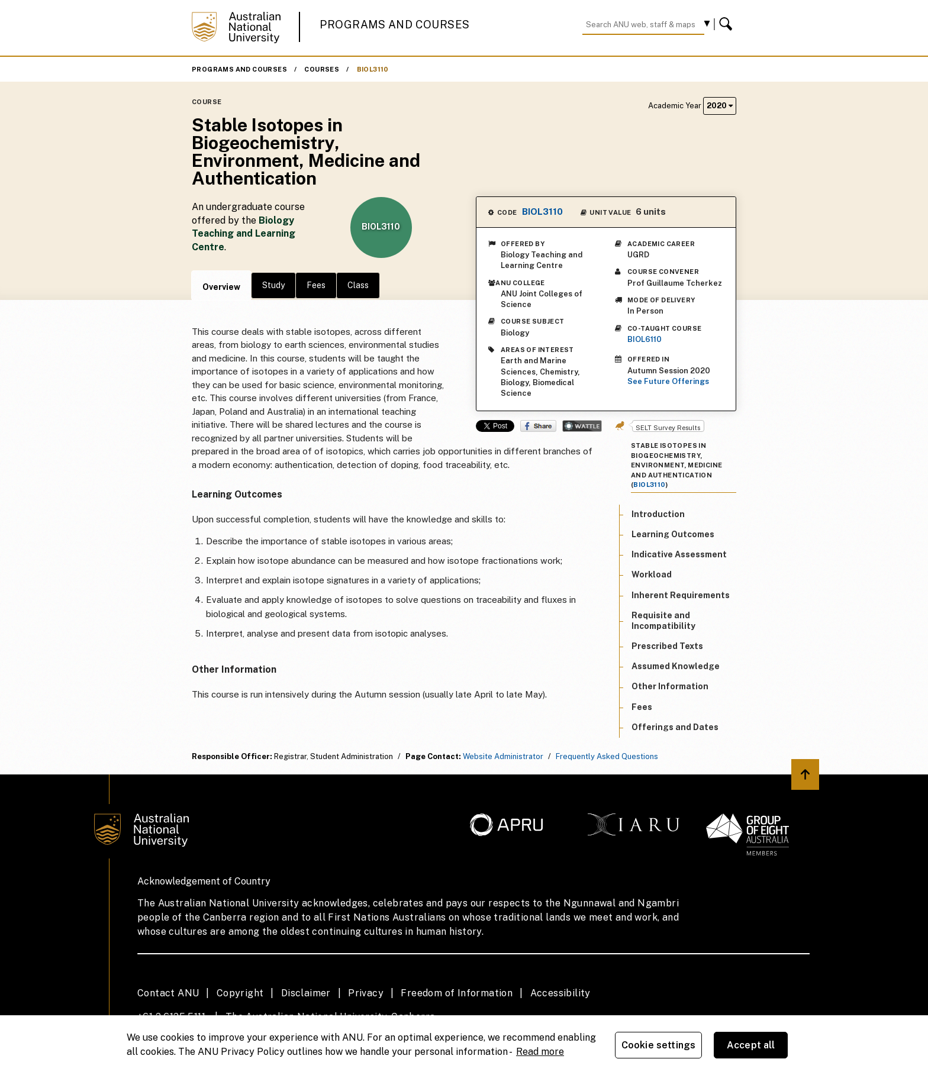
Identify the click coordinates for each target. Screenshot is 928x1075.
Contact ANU (168, 993)
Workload (651, 574)
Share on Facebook (538, 426)
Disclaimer (306, 993)
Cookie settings (658, 1045)
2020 (720, 105)
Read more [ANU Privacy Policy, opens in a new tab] (540, 1051)
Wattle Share (582, 426)
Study (273, 285)
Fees (316, 285)
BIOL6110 (644, 339)
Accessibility (560, 993)
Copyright (240, 993)
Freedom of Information (457, 993)
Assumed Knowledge (675, 666)
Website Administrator (503, 756)
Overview (221, 287)
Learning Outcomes (672, 534)
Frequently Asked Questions (607, 756)
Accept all (751, 1045)
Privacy (366, 993)
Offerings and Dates (674, 727)
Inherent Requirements (680, 595)
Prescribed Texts (667, 646)
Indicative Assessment (679, 554)
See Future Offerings (668, 381)
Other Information (669, 686)
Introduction (658, 514)
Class (358, 285)
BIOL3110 (373, 69)
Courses (321, 69)
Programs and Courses (395, 24)
